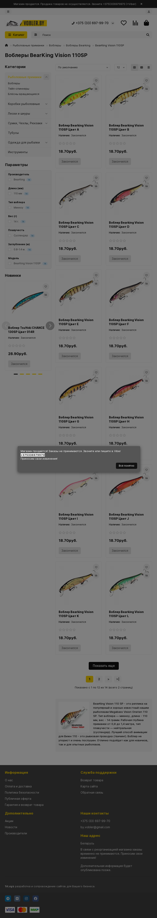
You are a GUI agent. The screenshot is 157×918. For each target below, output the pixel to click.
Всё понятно (126, 465)
